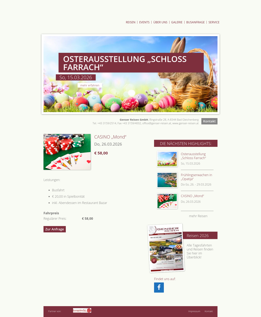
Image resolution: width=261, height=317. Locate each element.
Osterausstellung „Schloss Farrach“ (193, 156)
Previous (37, 74)
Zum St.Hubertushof (202, 11)
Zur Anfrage (54, 229)
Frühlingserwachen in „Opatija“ (196, 177)
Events (144, 22)
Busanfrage (195, 22)
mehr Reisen (198, 216)
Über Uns (160, 22)
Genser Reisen (72, 18)
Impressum (194, 311)
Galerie (177, 22)
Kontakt (209, 121)
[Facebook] (159, 287)
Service (213, 22)
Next (224, 74)
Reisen (130, 22)
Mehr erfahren (89, 85)
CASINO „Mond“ (192, 196)
